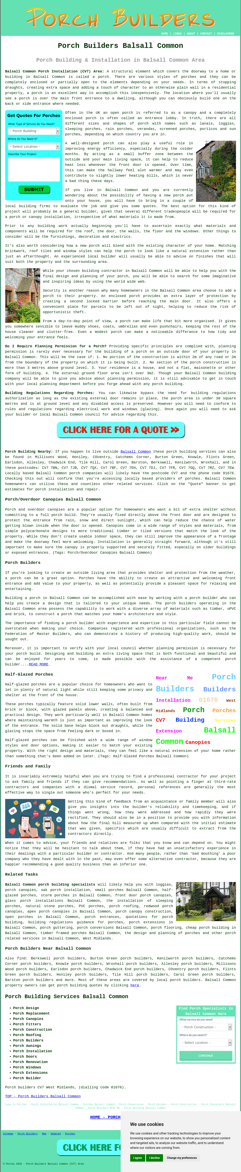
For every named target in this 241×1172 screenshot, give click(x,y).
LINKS (177, 33)
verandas (145, 129)
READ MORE (38, 664)
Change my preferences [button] (182, 1157)
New (44, 1133)
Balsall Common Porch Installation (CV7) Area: (54, 71)
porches (188, 77)
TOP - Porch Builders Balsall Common (43, 1096)
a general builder (78, 212)
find (21, 958)
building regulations (213, 393)
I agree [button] (137, 1157)
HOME (164, 33)
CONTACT (206, 33)
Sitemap (8, 1133)
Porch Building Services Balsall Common (66, 997)
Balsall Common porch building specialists (50, 885)
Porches (86, 578)
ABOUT (191, 33)
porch (123, 276)
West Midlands (97, 938)
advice (117, 415)
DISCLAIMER (225, 33)
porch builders (38, 980)
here (134, 985)
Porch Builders (28, 1133)
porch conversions (95, 928)
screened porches (177, 129)
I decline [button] (154, 1157)
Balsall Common (136, 452)
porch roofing (123, 906)
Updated (56, 1133)
